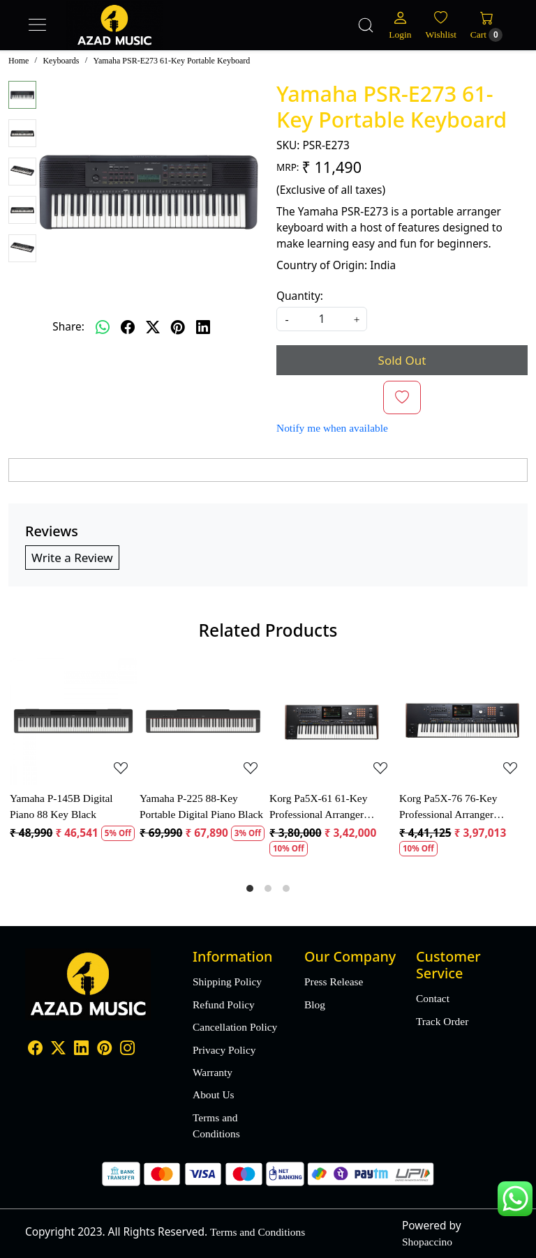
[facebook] (127, 327)
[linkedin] (203, 327)
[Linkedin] (81, 1050)
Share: (68, 326)
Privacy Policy (224, 1050)
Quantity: (299, 295)
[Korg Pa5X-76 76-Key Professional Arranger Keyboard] (462, 721)
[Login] (399, 25)
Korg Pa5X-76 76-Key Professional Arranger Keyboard (448, 807)
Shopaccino (427, 1242)
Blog (314, 1004)
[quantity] (321, 319)
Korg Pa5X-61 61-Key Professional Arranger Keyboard (318, 807)
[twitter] (152, 327)
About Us (213, 1094)
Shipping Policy (227, 981)
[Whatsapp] (102, 327)
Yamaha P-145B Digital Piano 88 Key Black (61, 806)
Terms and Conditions (216, 1125)
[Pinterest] (104, 1050)
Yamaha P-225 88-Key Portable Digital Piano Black (201, 806)
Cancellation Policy (235, 1027)
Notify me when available (332, 428)
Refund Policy (224, 1004)
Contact (432, 998)
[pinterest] (178, 327)
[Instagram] (127, 1050)
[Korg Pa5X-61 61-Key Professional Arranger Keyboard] (332, 721)
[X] (58, 1050)
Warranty (212, 1072)
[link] (365, 25)
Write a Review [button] (72, 558)
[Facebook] (35, 1050)
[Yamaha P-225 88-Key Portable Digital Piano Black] (203, 721)
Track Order (442, 1021)
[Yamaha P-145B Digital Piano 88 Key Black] (73, 721)
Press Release (333, 981)
